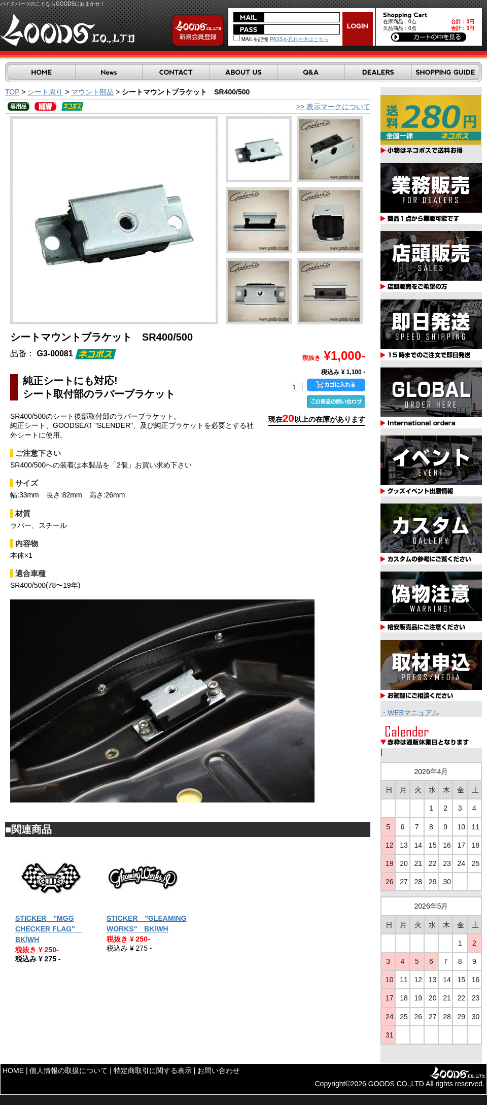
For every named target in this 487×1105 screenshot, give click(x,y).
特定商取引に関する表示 (153, 1070)
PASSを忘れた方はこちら (299, 39)
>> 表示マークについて (333, 107)
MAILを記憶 (250, 39)
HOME (13, 1070)
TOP (12, 92)
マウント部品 (92, 92)
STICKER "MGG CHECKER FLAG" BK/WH (48, 929)
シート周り (45, 92)
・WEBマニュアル (409, 713)
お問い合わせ (218, 1070)
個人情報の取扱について (68, 1070)
